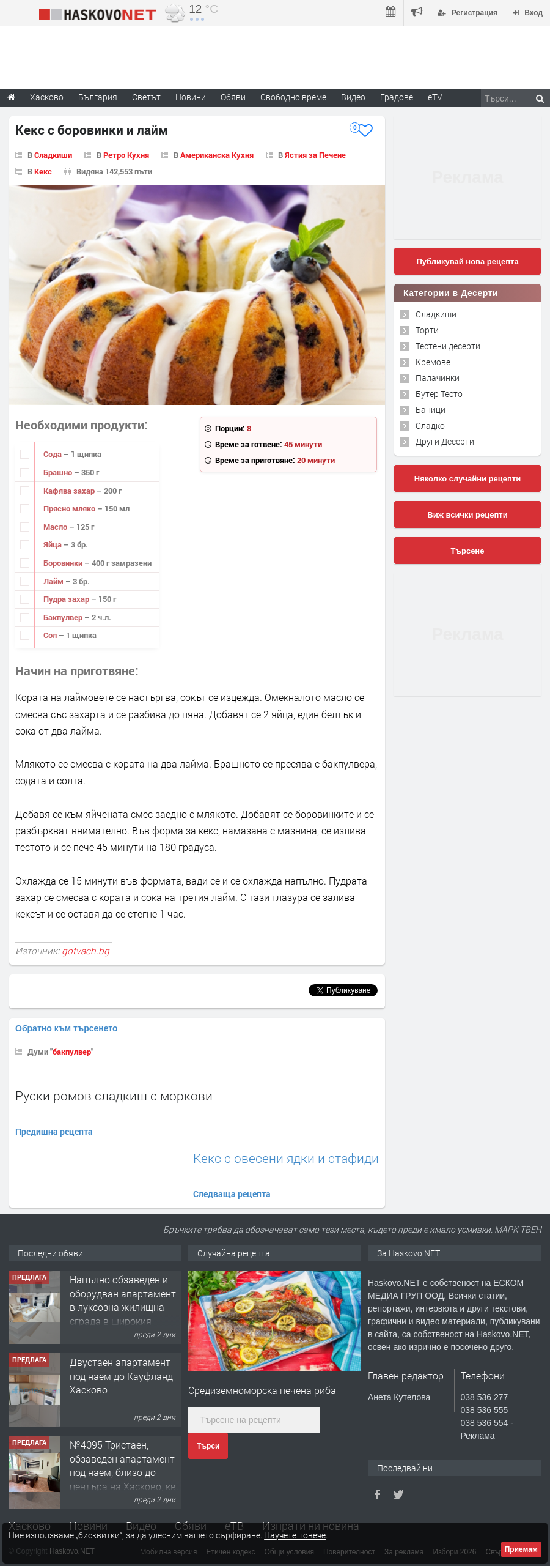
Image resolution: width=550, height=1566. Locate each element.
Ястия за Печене (315, 154)
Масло (56, 526)
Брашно (58, 472)
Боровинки (63, 562)
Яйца (53, 544)
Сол (51, 634)
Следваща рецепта (232, 1194)
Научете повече (295, 1535)
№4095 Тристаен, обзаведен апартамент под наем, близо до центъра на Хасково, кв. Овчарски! (124, 1472)
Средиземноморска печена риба (262, 1390)
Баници (431, 409)
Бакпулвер (63, 617)
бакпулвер (72, 1051)
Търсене (468, 550)
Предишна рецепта (54, 1131)
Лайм (54, 581)
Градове (396, 97)
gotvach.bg (85, 950)
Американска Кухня (217, 154)
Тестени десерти (448, 346)
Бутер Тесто (439, 393)
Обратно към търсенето (66, 1028)
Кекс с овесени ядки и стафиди (286, 1158)
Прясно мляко (70, 508)
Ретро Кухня (126, 154)
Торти (427, 330)
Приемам (521, 1549)
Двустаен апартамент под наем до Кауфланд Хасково (121, 1376)
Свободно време (293, 97)
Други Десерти (445, 441)
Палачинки (438, 378)
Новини (190, 97)
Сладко (430, 425)
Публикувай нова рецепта (467, 261)
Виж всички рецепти (467, 514)
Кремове (433, 362)
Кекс (43, 171)
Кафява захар (70, 490)
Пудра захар (67, 598)
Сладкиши (53, 154)
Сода (53, 453)
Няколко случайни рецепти (467, 478)
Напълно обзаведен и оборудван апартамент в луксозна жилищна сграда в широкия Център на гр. (123, 1307)
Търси (208, 1446)
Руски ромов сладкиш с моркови (114, 1095)
